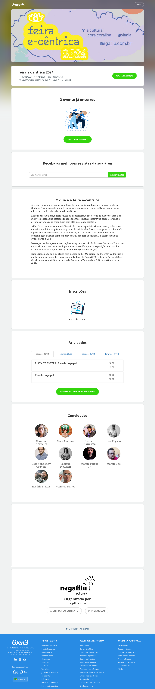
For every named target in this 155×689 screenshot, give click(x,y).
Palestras (45, 680)
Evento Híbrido (48, 656)
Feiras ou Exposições (50, 687)
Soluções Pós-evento (88, 663)
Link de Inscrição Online (89, 677)
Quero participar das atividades (77, 391)
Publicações (84, 646)
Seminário (46, 666)
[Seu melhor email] (68, 175)
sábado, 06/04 (88, 354)
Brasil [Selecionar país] (20, 679)
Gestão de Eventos (87, 659)
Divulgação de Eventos (89, 652)
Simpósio (45, 663)
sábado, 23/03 (42, 354)
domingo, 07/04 (112, 354)
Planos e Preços (124, 659)
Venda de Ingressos (88, 656)
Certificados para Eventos (90, 684)
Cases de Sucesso (125, 649)
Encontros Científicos (50, 684)
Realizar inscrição (124, 76)
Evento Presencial (49, 649)
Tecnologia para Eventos (90, 670)
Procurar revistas (78, 139)
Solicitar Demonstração (127, 652)
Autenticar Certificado (127, 663)
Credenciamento (86, 687)
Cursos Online (47, 677)
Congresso (46, 659)
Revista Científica (86, 649)
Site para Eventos (87, 680)
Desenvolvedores (125, 666)
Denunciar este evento (77, 628)
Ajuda (120, 670)
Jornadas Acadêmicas (50, 673)
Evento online (47, 652)
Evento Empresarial (49, 646)
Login (139, 5)
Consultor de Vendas (126, 656)
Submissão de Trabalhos (90, 666)
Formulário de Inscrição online (92, 673)
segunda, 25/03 (65, 354)
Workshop (46, 670)
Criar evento (123, 646)
